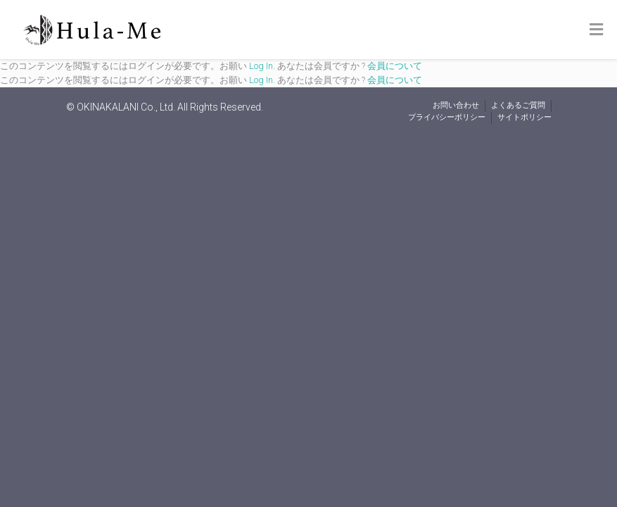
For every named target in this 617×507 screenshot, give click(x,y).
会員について (394, 66)
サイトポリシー (524, 117)
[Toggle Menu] (596, 30)
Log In (261, 66)
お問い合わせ (456, 105)
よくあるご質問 (518, 105)
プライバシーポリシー (446, 117)
